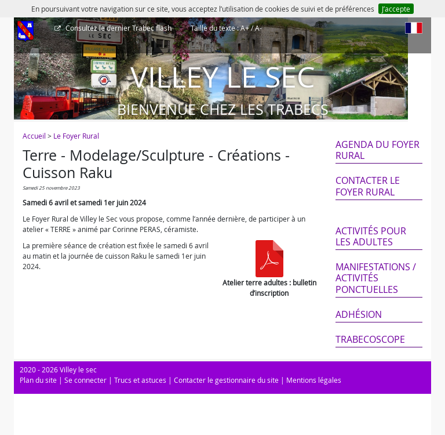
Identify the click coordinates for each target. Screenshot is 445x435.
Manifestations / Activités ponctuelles (375, 277)
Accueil (34, 135)
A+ (244, 27)
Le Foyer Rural (76, 135)
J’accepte (396, 8)
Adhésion (358, 314)
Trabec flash (118, 27)
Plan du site (38, 380)
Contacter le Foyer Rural (367, 186)
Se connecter (85, 380)
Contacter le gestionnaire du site (226, 380)
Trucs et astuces (140, 380)
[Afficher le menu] (25, 32)
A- (258, 27)
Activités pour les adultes (370, 236)
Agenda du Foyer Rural (377, 150)
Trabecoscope (370, 339)
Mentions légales (313, 380)
